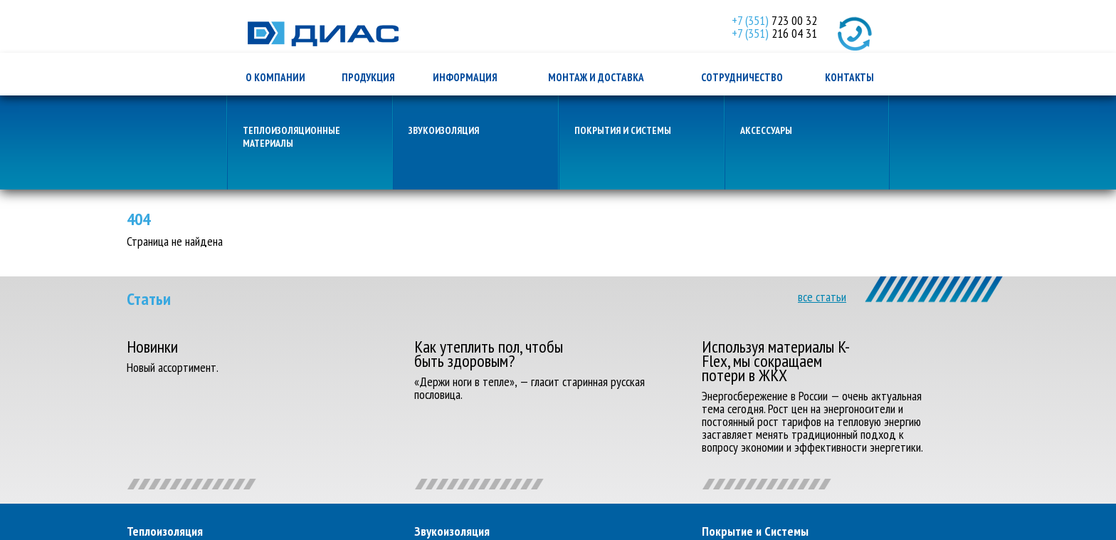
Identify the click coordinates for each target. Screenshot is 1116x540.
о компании (275, 77)
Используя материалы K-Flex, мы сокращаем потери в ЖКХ (776, 361)
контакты (849, 77)
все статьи (822, 297)
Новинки (152, 347)
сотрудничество (742, 77)
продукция (368, 77)
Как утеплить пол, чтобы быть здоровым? (488, 354)
